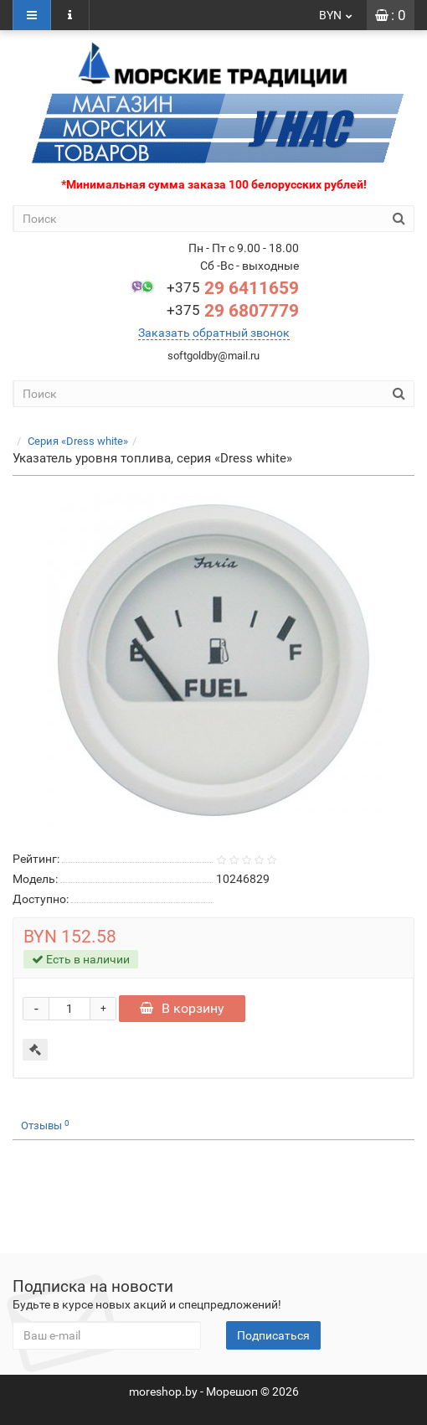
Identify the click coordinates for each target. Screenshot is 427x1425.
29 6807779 (233, 311)
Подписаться (273, 1335)
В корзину (182, 1008)
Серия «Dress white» (78, 441)
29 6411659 (233, 288)
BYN (336, 15)
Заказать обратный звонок (214, 332)
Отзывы (45, 1125)
